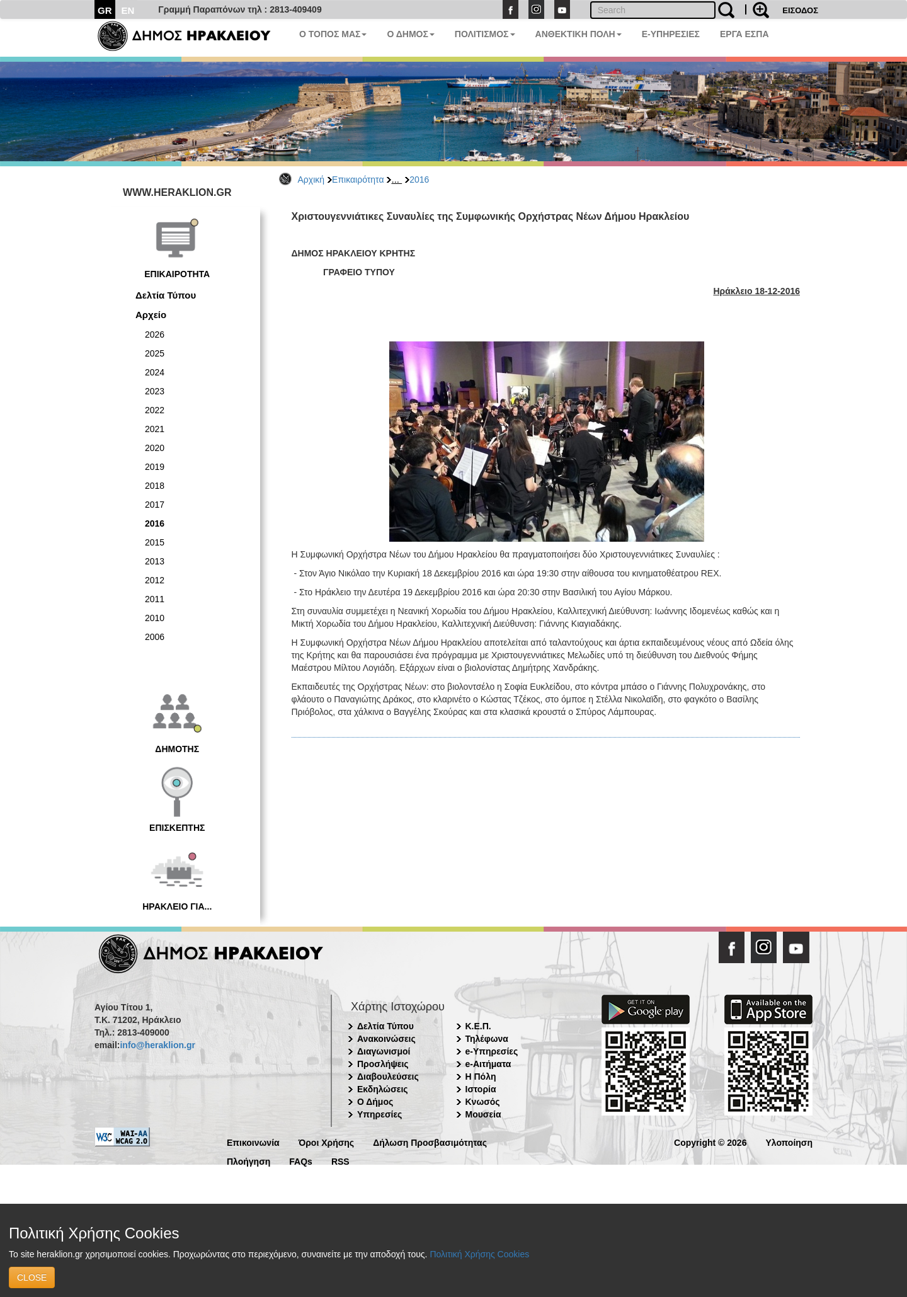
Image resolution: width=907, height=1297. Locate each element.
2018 (154, 486)
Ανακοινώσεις (386, 1039)
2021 (154, 429)
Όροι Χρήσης (327, 1142)
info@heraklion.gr (157, 1045)
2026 (154, 334)
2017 (154, 505)
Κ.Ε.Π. (478, 1026)
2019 (154, 467)
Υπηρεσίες (379, 1114)
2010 (154, 618)
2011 (154, 599)
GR (105, 10)
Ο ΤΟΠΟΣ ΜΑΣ (333, 34)
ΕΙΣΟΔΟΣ (800, 10)
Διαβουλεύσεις (388, 1076)
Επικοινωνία (253, 1142)
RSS (340, 1161)
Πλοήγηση (248, 1161)
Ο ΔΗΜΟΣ (410, 34)
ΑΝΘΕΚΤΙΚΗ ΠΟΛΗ (578, 34)
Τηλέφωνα (486, 1039)
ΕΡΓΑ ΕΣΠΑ (744, 34)
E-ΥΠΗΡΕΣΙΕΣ (671, 34)
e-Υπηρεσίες (491, 1051)
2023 (154, 391)
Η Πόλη (480, 1076)
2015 (154, 542)
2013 (154, 561)
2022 (154, 410)
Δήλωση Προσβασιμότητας (430, 1142)
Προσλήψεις (383, 1064)
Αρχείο (150, 314)
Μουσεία (483, 1114)
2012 (154, 580)
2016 (419, 179)
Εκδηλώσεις (382, 1089)
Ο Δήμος (375, 1102)
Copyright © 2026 (710, 1142)
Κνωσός (482, 1102)
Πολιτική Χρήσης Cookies (479, 1254)
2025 (154, 353)
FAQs (300, 1161)
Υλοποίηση (789, 1142)
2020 (154, 448)
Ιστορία (480, 1089)
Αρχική (311, 179)
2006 (154, 637)
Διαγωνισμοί (383, 1051)
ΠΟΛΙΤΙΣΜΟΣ (485, 34)
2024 (154, 372)
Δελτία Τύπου (165, 295)
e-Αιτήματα (488, 1064)
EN (128, 10)
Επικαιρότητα (358, 179)
